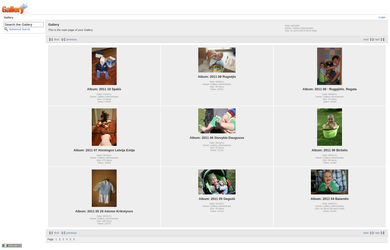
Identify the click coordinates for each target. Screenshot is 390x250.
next (366, 39)
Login (382, 17)
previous (71, 39)
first (56, 39)
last (377, 39)
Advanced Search (19, 29)
